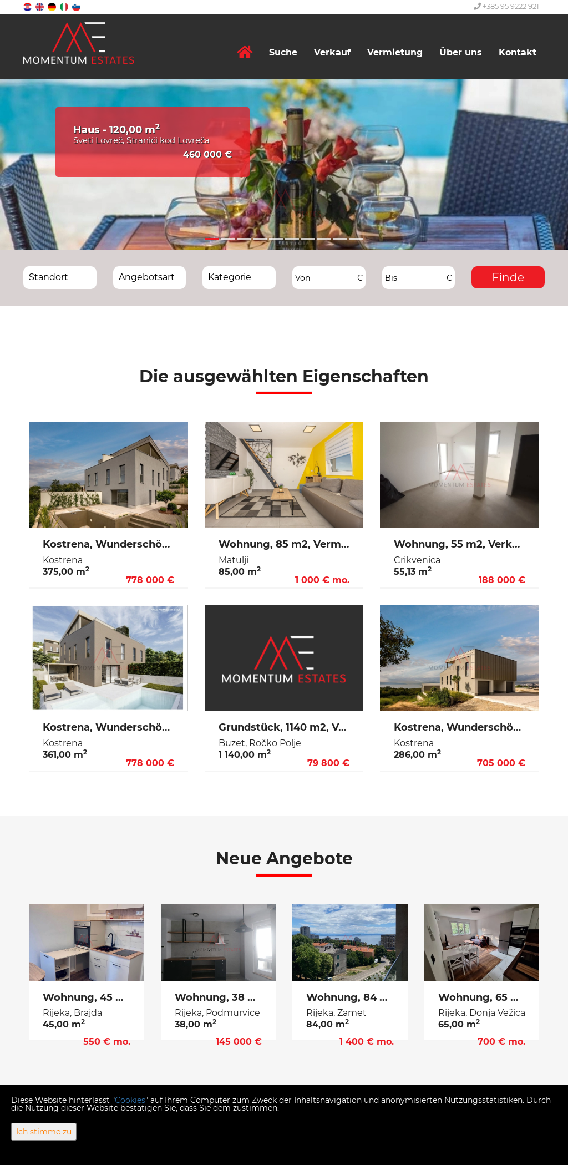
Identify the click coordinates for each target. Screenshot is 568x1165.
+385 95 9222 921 (506, 6)
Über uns (460, 52)
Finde (508, 277)
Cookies (130, 1100)
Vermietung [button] (395, 52)
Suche (283, 52)
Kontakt (517, 52)
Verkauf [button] (332, 52)
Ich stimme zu (44, 1132)
